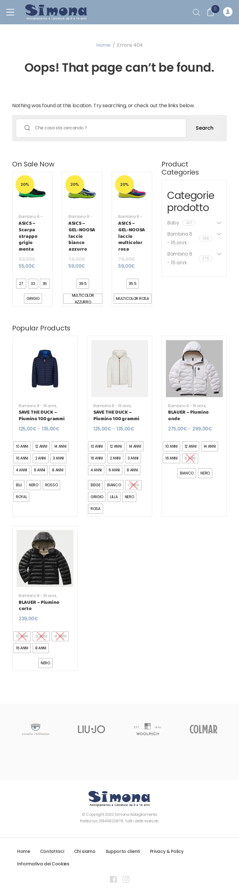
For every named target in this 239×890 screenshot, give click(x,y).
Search (204, 128)
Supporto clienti (122, 851)
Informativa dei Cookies (43, 864)
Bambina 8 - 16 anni (130, 219)
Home (103, 45)
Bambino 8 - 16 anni (30, 219)
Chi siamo (85, 851)
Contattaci (52, 851)
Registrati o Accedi (227, 12)
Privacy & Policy (167, 851)
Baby (181, 222)
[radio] (21, 283)
